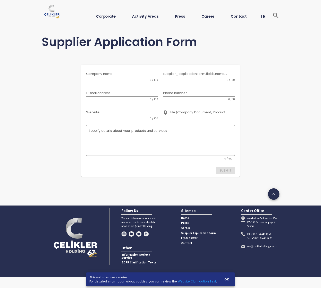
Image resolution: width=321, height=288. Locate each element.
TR (263, 16)
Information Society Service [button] (135, 256)
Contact (186, 243)
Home (185, 218)
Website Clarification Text (197, 281)
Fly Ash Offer (189, 238)
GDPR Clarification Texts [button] (138, 262)
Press (185, 223)
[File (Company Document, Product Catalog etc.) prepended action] (165, 112)
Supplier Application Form (198, 233)
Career (185, 228)
